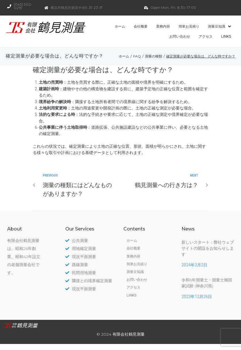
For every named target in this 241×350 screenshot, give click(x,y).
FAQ (137, 56)
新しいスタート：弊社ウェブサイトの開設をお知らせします (207, 248)
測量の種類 (153, 56)
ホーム (124, 56)
